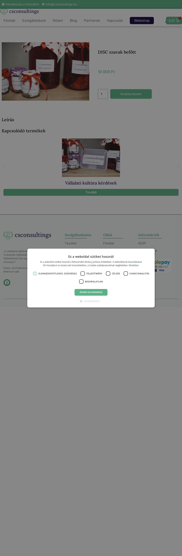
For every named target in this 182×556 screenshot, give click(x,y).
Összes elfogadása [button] (91, 292)
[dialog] (91, 277)
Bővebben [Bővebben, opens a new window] (134, 265)
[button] (91, 301)
